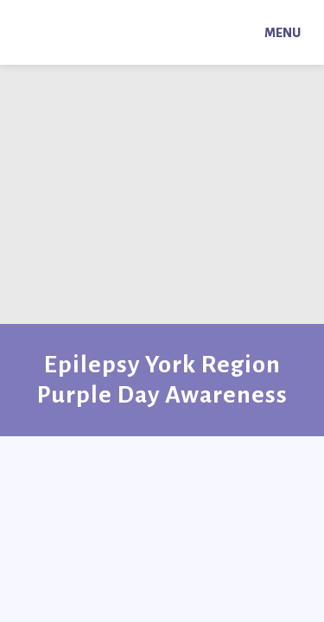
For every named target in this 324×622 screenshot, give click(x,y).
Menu (282, 33)
